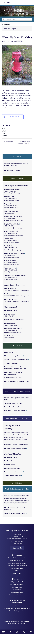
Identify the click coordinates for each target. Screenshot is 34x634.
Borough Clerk (9, 196)
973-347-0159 (9, 191)
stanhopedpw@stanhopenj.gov (13, 228)
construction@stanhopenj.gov (13, 220)
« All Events (6, 24)
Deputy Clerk (8, 204)
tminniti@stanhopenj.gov (12, 272)
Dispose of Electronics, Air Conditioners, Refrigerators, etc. (15, 367)
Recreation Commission (12, 328)
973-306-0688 (9, 213)
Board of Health (9, 314)
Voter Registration (17, 568)
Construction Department (13, 216)
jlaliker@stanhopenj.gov (11, 242)
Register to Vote (9, 352)
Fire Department (10, 294)
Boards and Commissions (17, 595)
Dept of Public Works (11, 224)
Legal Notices (17, 483)
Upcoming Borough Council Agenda (16, 444)
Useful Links (17, 573)
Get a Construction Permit (13, 377)
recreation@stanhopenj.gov (12, 332)
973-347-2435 (9, 316)
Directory (17, 579)
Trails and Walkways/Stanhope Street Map (17, 608)
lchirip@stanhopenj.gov (11, 207)
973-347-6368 (9, 226)
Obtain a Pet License (11, 363)
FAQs (17, 570)
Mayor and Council (10, 310)
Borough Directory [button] (17, 178)
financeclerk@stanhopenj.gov (13, 235)
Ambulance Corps (10, 288)
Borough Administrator (12, 189)
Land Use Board (9, 323)
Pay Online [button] (17, 156)
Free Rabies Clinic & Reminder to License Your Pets (8, 143)
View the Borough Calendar (13, 356)
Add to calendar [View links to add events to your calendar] (13, 117)
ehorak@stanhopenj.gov (11, 200)
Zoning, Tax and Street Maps (17, 563)
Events (17, 605)
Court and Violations (11, 211)
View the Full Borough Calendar (14, 513)
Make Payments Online (12, 170)
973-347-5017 (9, 296)
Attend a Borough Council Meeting (16, 359)
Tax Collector (8, 246)
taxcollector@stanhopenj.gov (13, 250)
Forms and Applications (17, 560)
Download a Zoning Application (14, 410)
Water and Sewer (10, 268)
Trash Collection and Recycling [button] (17, 489)
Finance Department (11, 231)
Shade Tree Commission (12, 336)
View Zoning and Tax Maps (13, 403)
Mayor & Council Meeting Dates (15, 448)
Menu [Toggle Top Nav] (7, 2)
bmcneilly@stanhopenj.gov (12, 193)
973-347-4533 (9, 301)
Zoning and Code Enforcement (14, 275)
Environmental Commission (13, 319)
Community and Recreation (17, 601)
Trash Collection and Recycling (17, 558)
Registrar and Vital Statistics (14, 253)
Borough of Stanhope (13, 11)
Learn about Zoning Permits (13, 407)
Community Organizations (17, 611)
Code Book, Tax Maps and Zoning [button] (17, 391)
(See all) (20, 41)
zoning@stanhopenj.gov (11, 279)
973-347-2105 (9, 290)
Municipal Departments (17, 584)
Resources (17, 555)
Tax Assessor (8, 238)
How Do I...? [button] (17, 346)
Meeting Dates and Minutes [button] (17, 418)
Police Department (10, 299)
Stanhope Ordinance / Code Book (17, 565)
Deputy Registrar (10, 260)
